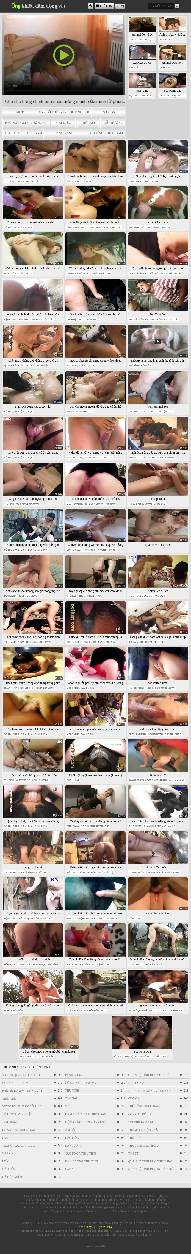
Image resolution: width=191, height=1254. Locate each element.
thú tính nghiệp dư (90, 596)
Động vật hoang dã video (139, 1056)
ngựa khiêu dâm (138, 181)
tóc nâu (86, 181)
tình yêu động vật (17, 1114)
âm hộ (144, 319)
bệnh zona (73, 227)
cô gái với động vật (78, 273)
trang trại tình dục (140, 40)
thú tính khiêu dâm (105, 133)
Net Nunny (85, 1226)
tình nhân (165, 780)
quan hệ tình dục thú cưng (165, 734)
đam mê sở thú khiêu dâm (86, 1114)
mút (20, 112)
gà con (109, 112)
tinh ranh (64, 133)
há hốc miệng (137, 688)
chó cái (134, 1098)
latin (176, 872)
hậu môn (23, 319)
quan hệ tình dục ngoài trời (151, 1169)
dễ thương (113, 123)
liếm (69, 504)
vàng (164, 273)
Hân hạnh (165, 40)
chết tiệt (134, 68)
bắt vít (143, 412)
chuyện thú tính (106, 550)
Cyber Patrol (104, 1226)
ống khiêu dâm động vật (164, 319)
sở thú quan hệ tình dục (18, 227)
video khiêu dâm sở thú (80, 688)
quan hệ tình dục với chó (19, 273)
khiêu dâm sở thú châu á (151, 596)
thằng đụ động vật (92, 642)
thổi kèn (88, 123)
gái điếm (63, 123)
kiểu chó (71, 872)
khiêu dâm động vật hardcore (147, 504)
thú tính (9, 181)
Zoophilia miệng (28, 596)
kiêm (131, 596)
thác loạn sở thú (139, 458)
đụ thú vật (73, 181)
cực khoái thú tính (140, 96)
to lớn (133, 1153)
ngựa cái (111, 642)
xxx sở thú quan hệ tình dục (64, 112)
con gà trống (137, 872)
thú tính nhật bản (39, 780)
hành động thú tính (81, 1161)
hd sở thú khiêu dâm (23, 133)
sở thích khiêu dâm (159, 227)
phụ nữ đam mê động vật (27, 123)
